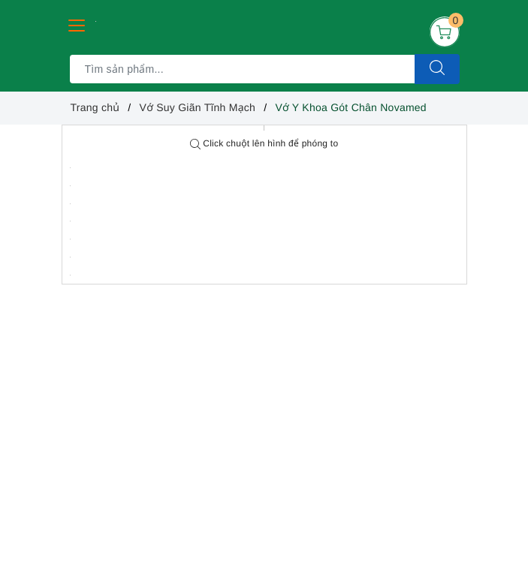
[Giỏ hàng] (445, 32)
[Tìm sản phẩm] (242, 69)
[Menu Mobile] (77, 23)
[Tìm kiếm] (437, 69)
